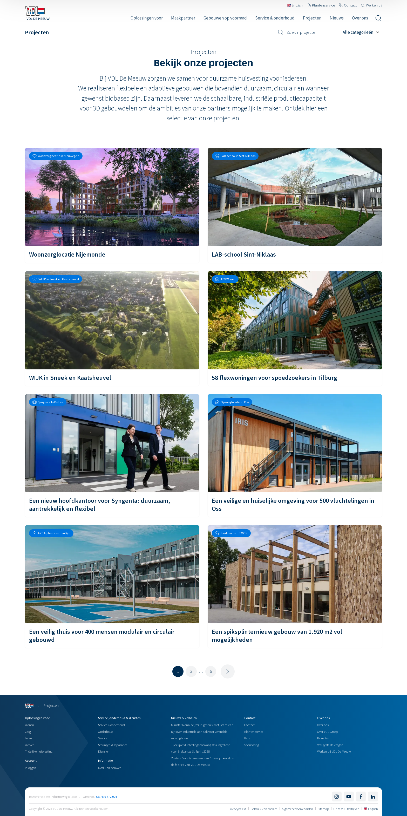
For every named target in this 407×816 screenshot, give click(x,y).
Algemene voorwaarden (297, 809)
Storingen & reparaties (112, 745)
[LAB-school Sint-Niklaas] (295, 205)
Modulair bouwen (109, 768)
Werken (30, 745)
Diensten (104, 751)
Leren (28, 738)
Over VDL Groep (327, 731)
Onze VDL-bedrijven (346, 809)
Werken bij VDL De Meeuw (334, 751)
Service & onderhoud (111, 725)
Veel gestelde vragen (330, 745)
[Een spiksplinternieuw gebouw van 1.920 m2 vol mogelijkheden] (295, 586)
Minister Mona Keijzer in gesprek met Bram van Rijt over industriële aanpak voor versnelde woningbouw (202, 731)
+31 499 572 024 (106, 796)
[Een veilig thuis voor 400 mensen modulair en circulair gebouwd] (112, 586)
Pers (247, 738)
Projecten (323, 738)
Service (102, 738)
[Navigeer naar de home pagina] (37, 13)
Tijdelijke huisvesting (38, 751)
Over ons (323, 725)
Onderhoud (105, 731)
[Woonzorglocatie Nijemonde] (112, 205)
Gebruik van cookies (264, 809)
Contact (249, 725)
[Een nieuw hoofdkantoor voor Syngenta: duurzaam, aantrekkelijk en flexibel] (112, 455)
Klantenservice (253, 731)
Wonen (29, 725)
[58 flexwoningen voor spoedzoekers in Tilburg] (295, 328)
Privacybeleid (237, 809)
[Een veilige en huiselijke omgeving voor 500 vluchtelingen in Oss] (295, 455)
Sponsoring (251, 745)
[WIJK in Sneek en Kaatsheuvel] (112, 328)
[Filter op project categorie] (362, 32)
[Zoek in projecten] (308, 32)
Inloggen (30, 768)
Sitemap (323, 809)
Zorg (28, 731)
